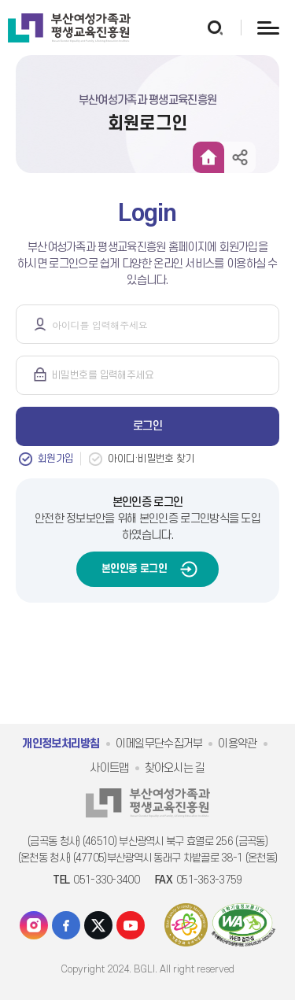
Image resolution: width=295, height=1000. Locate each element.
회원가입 (55, 458)
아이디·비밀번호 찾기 (151, 458)
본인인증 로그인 (134, 568)
